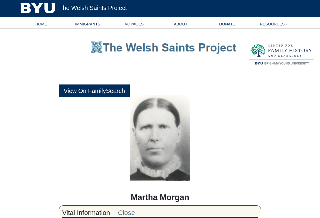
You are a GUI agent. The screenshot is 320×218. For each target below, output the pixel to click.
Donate (227, 24)
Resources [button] (272, 24)
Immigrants (87, 24)
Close (126, 212)
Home (41, 24)
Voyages (134, 24)
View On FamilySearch (94, 91)
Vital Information (86, 212)
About (180, 24)
